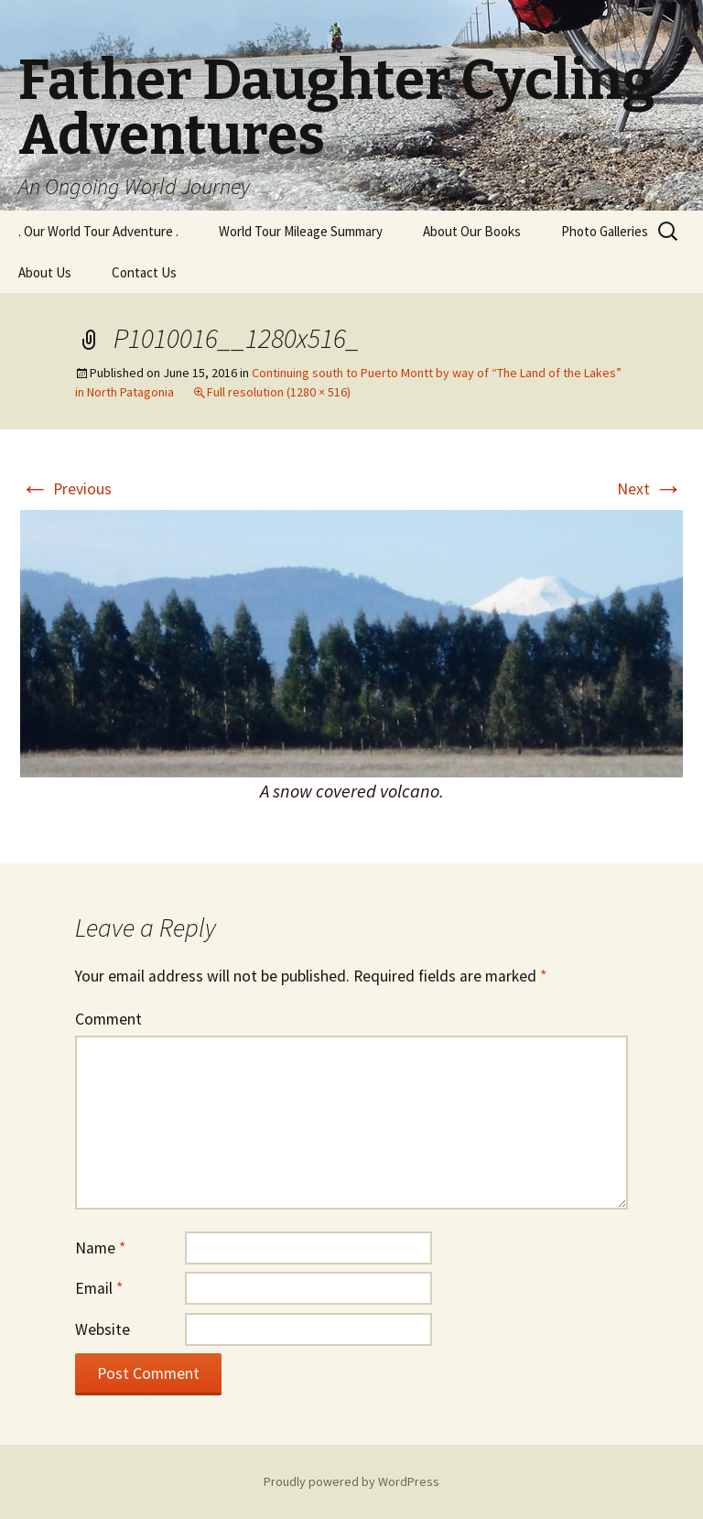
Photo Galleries (604, 231)
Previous (66, 489)
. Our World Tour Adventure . (98, 231)
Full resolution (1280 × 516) (279, 392)
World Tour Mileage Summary (301, 231)
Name (100, 1248)
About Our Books (472, 231)
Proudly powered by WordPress (351, 1481)
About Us (44, 272)
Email (99, 1288)
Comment (108, 1019)
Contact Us (144, 272)
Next (650, 489)
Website (102, 1329)
